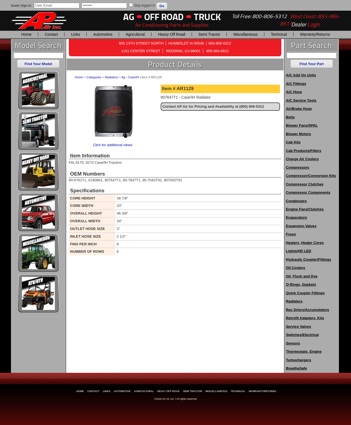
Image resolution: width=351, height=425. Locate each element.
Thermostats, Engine (304, 351)
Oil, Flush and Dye (302, 276)
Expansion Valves (301, 226)
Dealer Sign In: (21, 5)
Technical (279, 34)
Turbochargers (298, 360)
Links (75, 34)
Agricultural (135, 34)
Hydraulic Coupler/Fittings (308, 259)
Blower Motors (298, 134)
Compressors (297, 167)
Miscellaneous (245, 34)
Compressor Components (308, 192)
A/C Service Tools (301, 100)
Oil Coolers (295, 268)
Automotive (102, 34)
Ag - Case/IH (130, 77)
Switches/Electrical (302, 335)
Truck (207, 17)
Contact (51, 34)
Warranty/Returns (315, 34)
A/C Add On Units (301, 75)
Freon (291, 234)
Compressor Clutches (305, 184)
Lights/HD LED (298, 251)
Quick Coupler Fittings (305, 293)
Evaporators (296, 217)
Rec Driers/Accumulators (307, 310)
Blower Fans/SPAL (302, 125)
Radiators (111, 77)
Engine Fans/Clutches (305, 209)
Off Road (164, 17)
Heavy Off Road (171, 34)
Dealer (305, 24)
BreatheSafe (296, 368)
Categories (93, 77)
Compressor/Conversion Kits (311, 176)
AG (128, 17)
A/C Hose (294, 92)
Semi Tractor (209, 34)
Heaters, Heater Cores (305, 243)
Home (26, 34)
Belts (290, 117)
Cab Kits (293, 142)
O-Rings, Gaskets (301, 284)
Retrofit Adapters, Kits (305, 318)
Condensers (296, 201)
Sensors (293, 343)
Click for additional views (112, 145)
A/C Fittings (296, 84)
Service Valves (298, 326)
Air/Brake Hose (299, 109)
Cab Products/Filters (303, 151)
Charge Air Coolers (302, 159)
